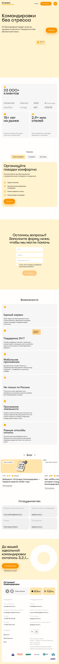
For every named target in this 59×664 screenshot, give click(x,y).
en (36, 631)
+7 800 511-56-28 (9, 618)
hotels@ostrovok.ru (36, 606)
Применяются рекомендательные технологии (41, 648)
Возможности (8, 638)
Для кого (7, 634)
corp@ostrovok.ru (9, 606)
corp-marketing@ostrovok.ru (39, 612)
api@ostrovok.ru (35, 625)
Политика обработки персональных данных (41, 646)
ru (32, 631)
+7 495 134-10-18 (9, 625)
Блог (5, 642)
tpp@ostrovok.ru (35, 618)
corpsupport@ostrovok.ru (12, 612)
